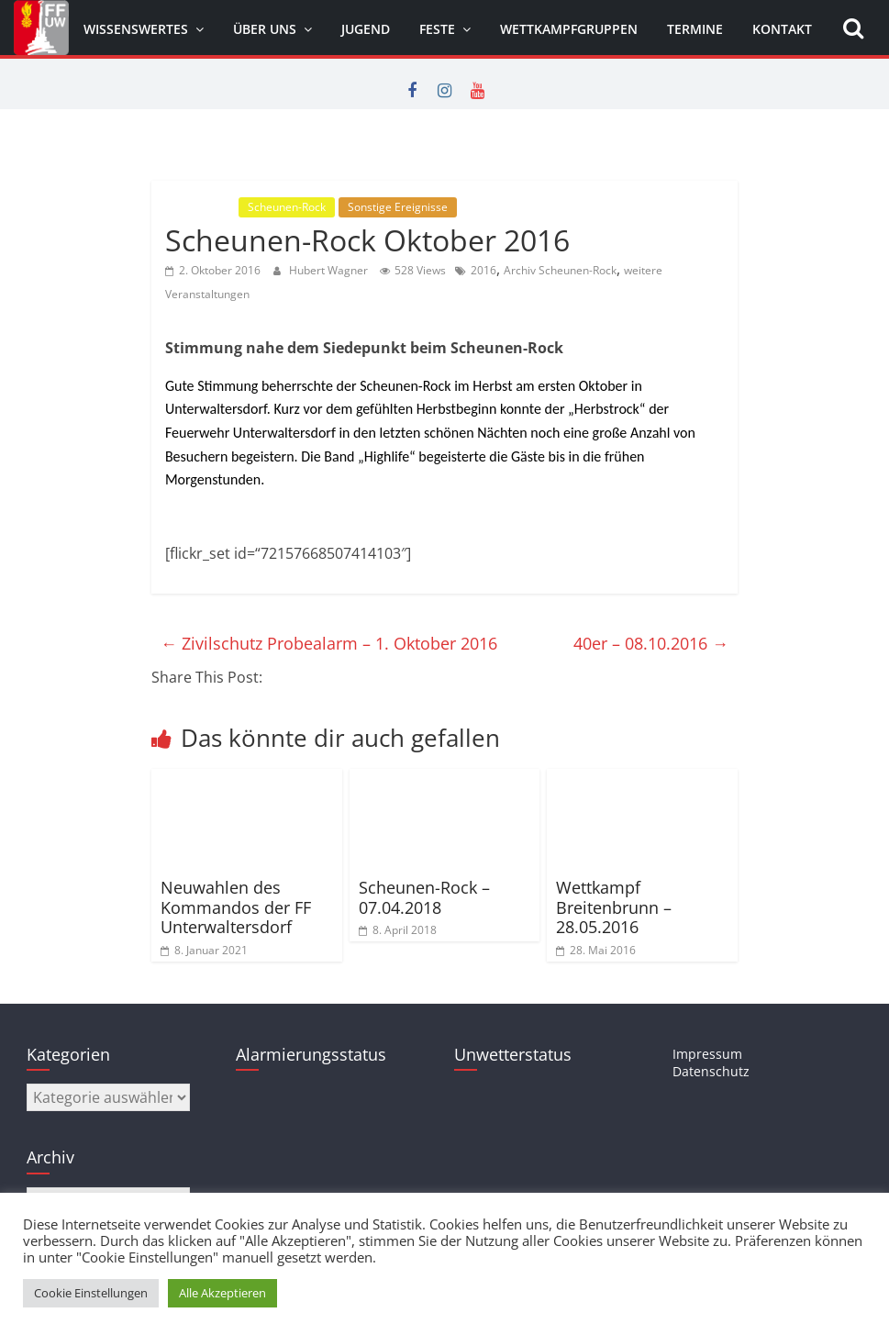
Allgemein (200, 207)
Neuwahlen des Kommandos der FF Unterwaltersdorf (236, 907)
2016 (483, 270)
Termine (695, 29)
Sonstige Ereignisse (398, 207)
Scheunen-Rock (287, 207)
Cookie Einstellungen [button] (91, 1293)
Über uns (264, 29)
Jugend (365, 29)
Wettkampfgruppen (569, 29)
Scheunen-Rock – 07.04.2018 (424, 897)
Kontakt (782, 29)
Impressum (707, 1053)
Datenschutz (711, 1071)
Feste (437, 29)
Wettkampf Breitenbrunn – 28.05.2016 (614, 907)
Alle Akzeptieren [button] (222, 1293)
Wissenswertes (135, 29)
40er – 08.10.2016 (650, 643)
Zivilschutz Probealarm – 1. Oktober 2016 (329, 643)
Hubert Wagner (330, 270)
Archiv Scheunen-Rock (560, 270)
